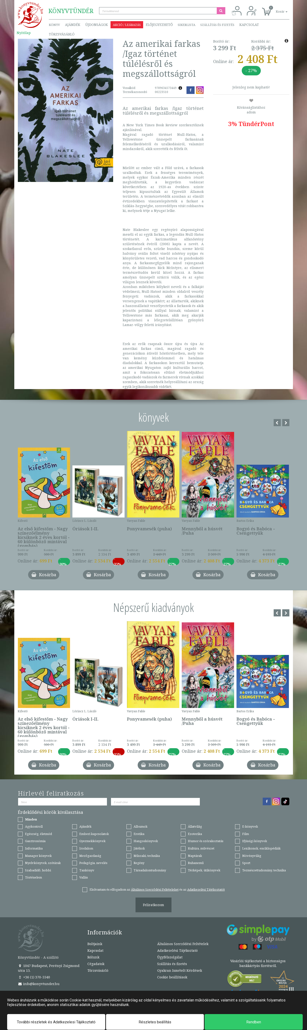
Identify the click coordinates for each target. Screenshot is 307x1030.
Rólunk (93, 957)
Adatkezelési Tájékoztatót (206, 889)
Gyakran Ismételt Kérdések (179, 970)
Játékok (139, 848)
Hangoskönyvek (146, 841)
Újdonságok (96, 24)
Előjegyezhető (159, 24)
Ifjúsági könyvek (254, 841)
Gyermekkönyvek (92, 841)
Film (245, 834)
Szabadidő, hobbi (38, 870)
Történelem (33, 877)
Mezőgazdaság (90, 856)
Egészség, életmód (38, 834)
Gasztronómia (35, 841)
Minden (31, 819)
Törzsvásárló (62, 34)
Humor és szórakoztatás (205, 841)
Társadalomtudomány (150, 870)
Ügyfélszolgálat (169, 957)
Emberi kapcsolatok (94, 834)
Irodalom (86, 848)
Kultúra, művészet (201, 848)
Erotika (139, 834)
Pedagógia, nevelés (93, 863)
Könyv (54, 25)
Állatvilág (195, 826)
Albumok (140, 826)
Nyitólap (24, 32)
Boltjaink (94, 944)
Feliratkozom (153, 905)
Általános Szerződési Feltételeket (155, 889)
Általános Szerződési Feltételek (182, 944)
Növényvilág (251, 856)
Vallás (83, 877)
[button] (276, 9)
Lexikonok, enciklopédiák (261, 848)
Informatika (34, 848)
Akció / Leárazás (127, 25)
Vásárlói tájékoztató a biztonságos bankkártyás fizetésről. (258, 963)
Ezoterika (195, 834)
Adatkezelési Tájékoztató (177, 950)
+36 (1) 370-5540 (34, 977)
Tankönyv (86, 870)
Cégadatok (95, 964)
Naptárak (195, 856)
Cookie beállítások (172, 977)
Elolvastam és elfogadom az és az (157, 889)
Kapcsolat (249, 24)
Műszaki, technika (147, 856)
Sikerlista (186, 25)
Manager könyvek (38, 856)
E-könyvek (250, 826)
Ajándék (72, 24)
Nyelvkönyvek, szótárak (43, 863)
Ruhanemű (196, 863)
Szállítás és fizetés (217, 25)
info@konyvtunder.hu (39, 983)
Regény (139, 863)
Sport (246, 863)
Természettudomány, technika (264, 870)
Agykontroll (34, 826)
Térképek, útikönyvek (204, 870)
